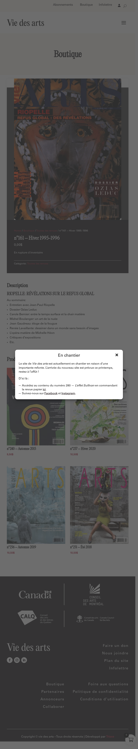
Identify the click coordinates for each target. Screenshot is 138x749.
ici (44, 389)
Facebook (51, 393)
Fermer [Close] (116, 355)
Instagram (68, 393)
